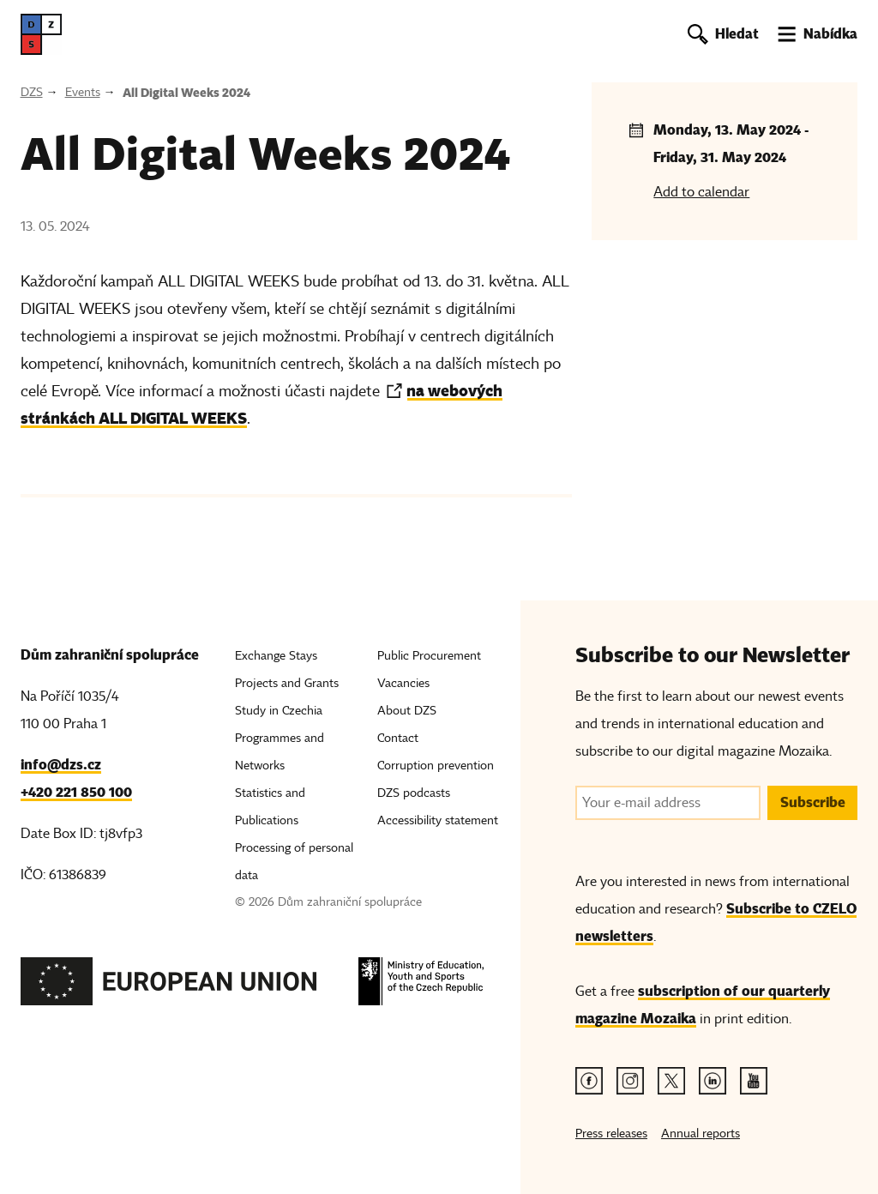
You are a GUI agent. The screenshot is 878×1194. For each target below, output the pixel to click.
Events (82, 92)
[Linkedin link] (712, 1080)
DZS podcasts (413, 793)
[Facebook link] (589, 1080)
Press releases (611, 1133)
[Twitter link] (671, 1080)
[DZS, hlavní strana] (41, 34)
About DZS (406, 710)
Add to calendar (701, 192)
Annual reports (700, 1133)
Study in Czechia (278, 710)
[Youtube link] (753, 1080)
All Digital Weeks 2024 (186, 92)
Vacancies (403, 683)
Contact (397, 738)
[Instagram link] (630, 1080)
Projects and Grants (287, 683)
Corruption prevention (435, 765)
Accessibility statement (437, 820)
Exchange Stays (276, 655)
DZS (32, 92)
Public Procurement (429, 655)
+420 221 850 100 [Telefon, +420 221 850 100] (76, 792)
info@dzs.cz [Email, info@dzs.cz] (61, 765)
